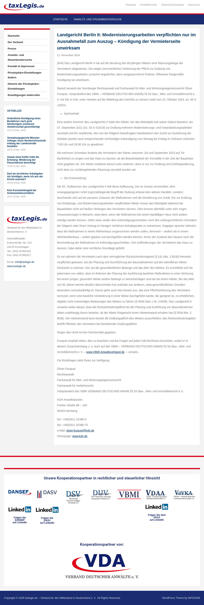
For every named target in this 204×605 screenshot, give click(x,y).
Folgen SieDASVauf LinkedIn (47, 520)
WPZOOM (194, 597)
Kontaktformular (148, 4)
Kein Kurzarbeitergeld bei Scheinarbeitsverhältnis (21, 192)
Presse (12, 48)
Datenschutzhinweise (172, 4)
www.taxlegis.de (16, 266)
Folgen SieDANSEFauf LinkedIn (20, 520)
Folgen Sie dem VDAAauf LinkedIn (157, 517)
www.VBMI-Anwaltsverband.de (105, 352)
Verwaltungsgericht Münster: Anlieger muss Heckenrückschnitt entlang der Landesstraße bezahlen (26, 142)
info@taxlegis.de (24, 261)
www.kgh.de (79, 436)
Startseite (131, 4)
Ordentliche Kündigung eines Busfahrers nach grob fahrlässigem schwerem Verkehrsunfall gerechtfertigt (23, 122)
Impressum (194, 4)
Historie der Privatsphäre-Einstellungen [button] (23, 86)
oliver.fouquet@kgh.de (80, 430)
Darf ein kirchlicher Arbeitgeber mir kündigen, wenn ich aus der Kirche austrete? (25, 176)
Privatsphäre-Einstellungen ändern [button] (24, 75)
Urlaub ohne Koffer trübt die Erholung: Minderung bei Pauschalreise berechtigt (23, 160)
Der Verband (15, 42)
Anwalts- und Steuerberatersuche (98, 19)
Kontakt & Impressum (21, 66)
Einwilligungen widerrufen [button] (24, 95)
